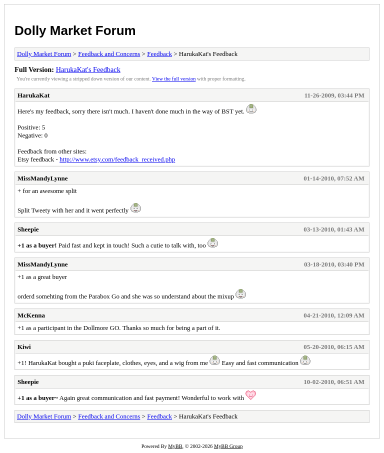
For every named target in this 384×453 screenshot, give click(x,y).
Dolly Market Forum (75, 30)
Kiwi (24, 346)
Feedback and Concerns (109, 54)
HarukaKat (34, 95)
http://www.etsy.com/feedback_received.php (117, 159)
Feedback (159, 54)
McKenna (31, 315)
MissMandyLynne (43, 178)
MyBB (175, 446)
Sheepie (28, 229)
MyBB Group (228, 446)
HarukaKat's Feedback (88, 70)
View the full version (174, 79)
